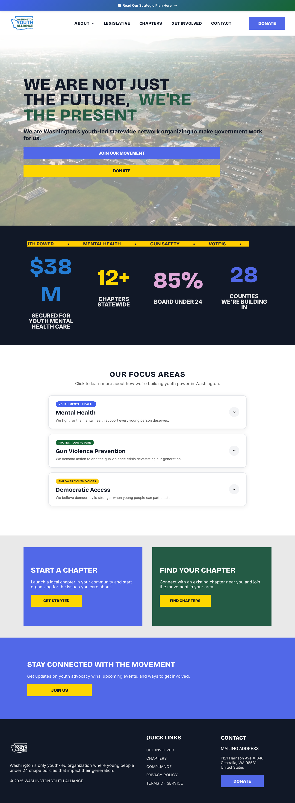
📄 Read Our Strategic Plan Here (147, 5)
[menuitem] (59, 23)
